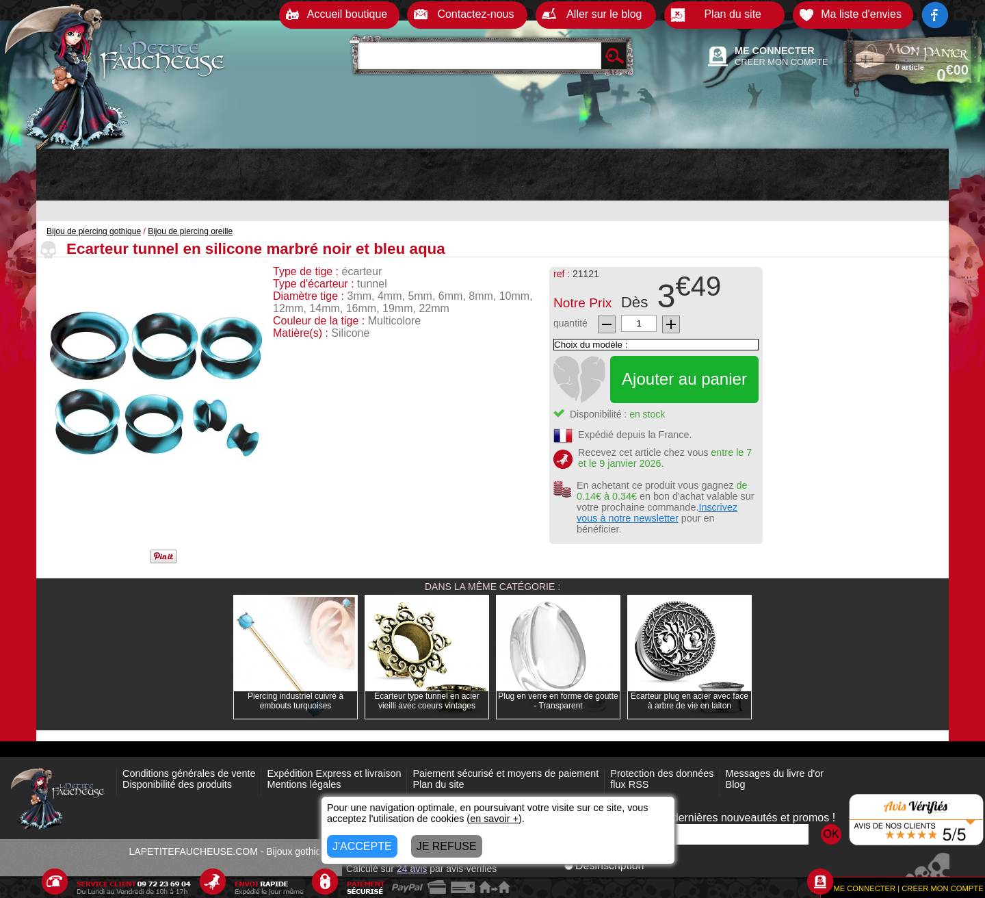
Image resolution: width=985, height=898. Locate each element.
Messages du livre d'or (775, 773)
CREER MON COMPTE (781, 62)
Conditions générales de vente (188, 773)
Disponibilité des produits (177, 784)
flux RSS (629, 784)
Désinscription (604, 865)
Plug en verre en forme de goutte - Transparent (558, 700)
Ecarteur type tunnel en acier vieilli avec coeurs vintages (426, 700)
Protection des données (661, 773)
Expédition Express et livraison (334, 773)
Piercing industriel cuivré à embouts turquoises (295, 700)
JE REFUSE (447, 846)
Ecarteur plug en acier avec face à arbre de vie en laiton (689, 700)
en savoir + (494, 818)
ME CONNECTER (775, 50)
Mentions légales (304, 784)
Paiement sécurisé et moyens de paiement (505, 773)
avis (412, 868)
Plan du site (438, 784)
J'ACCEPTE (362, 846)
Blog (736, 784)
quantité (570, 323)
